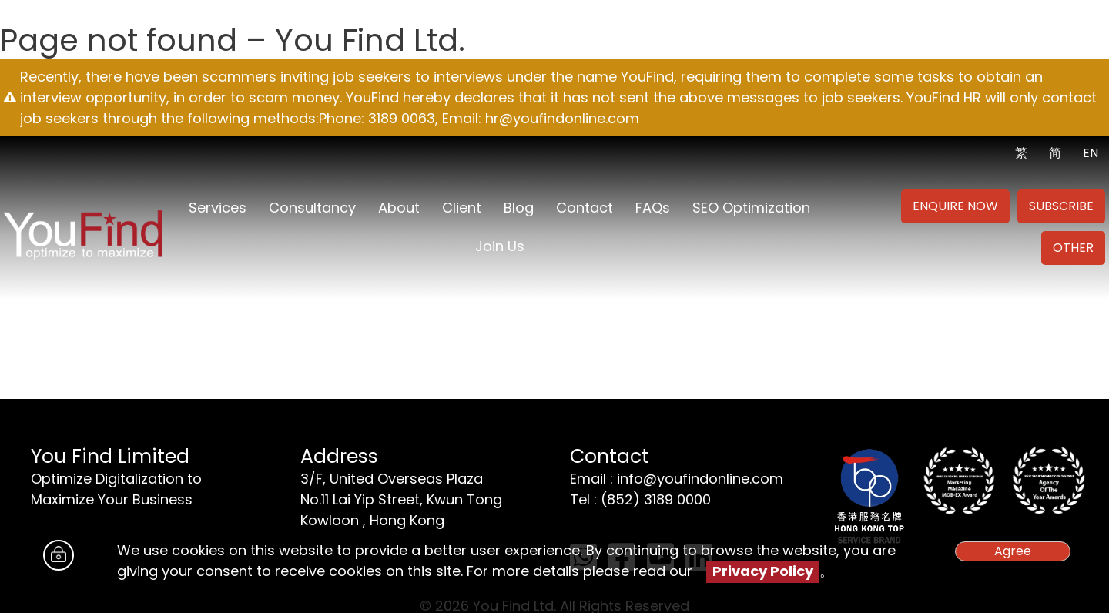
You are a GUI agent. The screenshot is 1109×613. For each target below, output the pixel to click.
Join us (499, 246)
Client (461, 207)
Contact (584, 207)
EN (1090, 153)
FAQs (652, 207)
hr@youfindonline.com (562, 118)
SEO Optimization (751, 207)
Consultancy (312, 207)
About (399, 207)
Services (217, 207)
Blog (519, 207)
